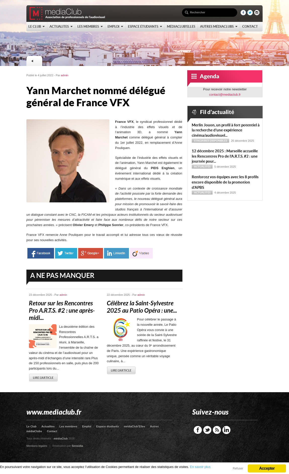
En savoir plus (200, 467)
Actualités (202, 166)
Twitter (207, 430)
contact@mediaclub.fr (225, 94)
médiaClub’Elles (134, 426)
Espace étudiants (107, 426)
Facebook (198, 430)
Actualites (48, 426)
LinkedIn (226, 430)
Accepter (267, 468)
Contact (52, 431)
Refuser (238, 468)
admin (64, 75)
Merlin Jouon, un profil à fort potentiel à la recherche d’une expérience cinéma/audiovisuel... (226, 130)
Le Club (31, 426)
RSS (217, 430)
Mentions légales (36, 445)
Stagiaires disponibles (210, 140)
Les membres (68, 426)
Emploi (86, 426)
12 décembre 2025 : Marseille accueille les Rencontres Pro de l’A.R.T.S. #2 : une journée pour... (225, 156)
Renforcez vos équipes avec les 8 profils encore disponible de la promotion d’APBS (225, 182)
